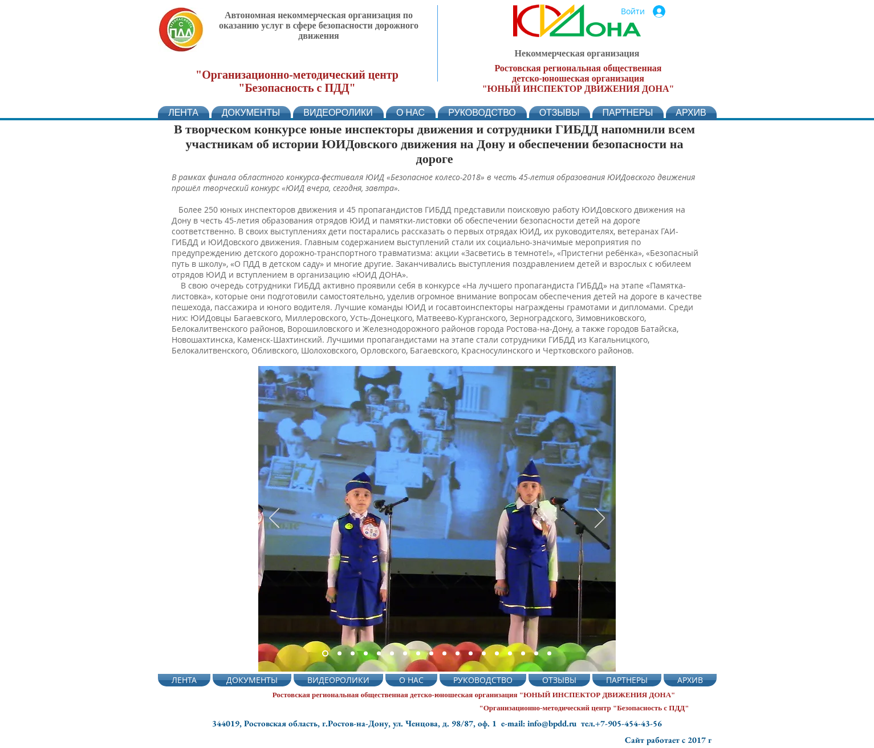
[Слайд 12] (471, 654)
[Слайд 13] (484, 654)
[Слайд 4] (379, 654)
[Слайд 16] (523, 654)
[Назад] (274, 519)
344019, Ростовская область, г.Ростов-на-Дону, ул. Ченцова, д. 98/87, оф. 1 (356, 723)
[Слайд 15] (510, 654)
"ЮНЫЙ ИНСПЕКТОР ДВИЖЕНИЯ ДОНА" (578, 88)
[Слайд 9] (431, 654)
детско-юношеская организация (578, 78)
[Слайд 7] (405, 654)
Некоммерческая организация (577, 53)
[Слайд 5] (366, 654)
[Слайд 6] (392, 654)
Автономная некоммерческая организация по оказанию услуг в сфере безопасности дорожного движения (318, 25)
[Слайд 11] (458, 654)
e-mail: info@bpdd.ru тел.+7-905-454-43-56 (581, 723)
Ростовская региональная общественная (577, 68)
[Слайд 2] (325, 654)
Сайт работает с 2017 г (668, 739)
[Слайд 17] (536, 654)
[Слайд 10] (444, 654)
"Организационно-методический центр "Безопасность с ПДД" (297, 81)
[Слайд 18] (549, 654)
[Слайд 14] (497, 654)
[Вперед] (600, 519)
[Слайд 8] (418, 654)
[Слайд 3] (340, 654)
